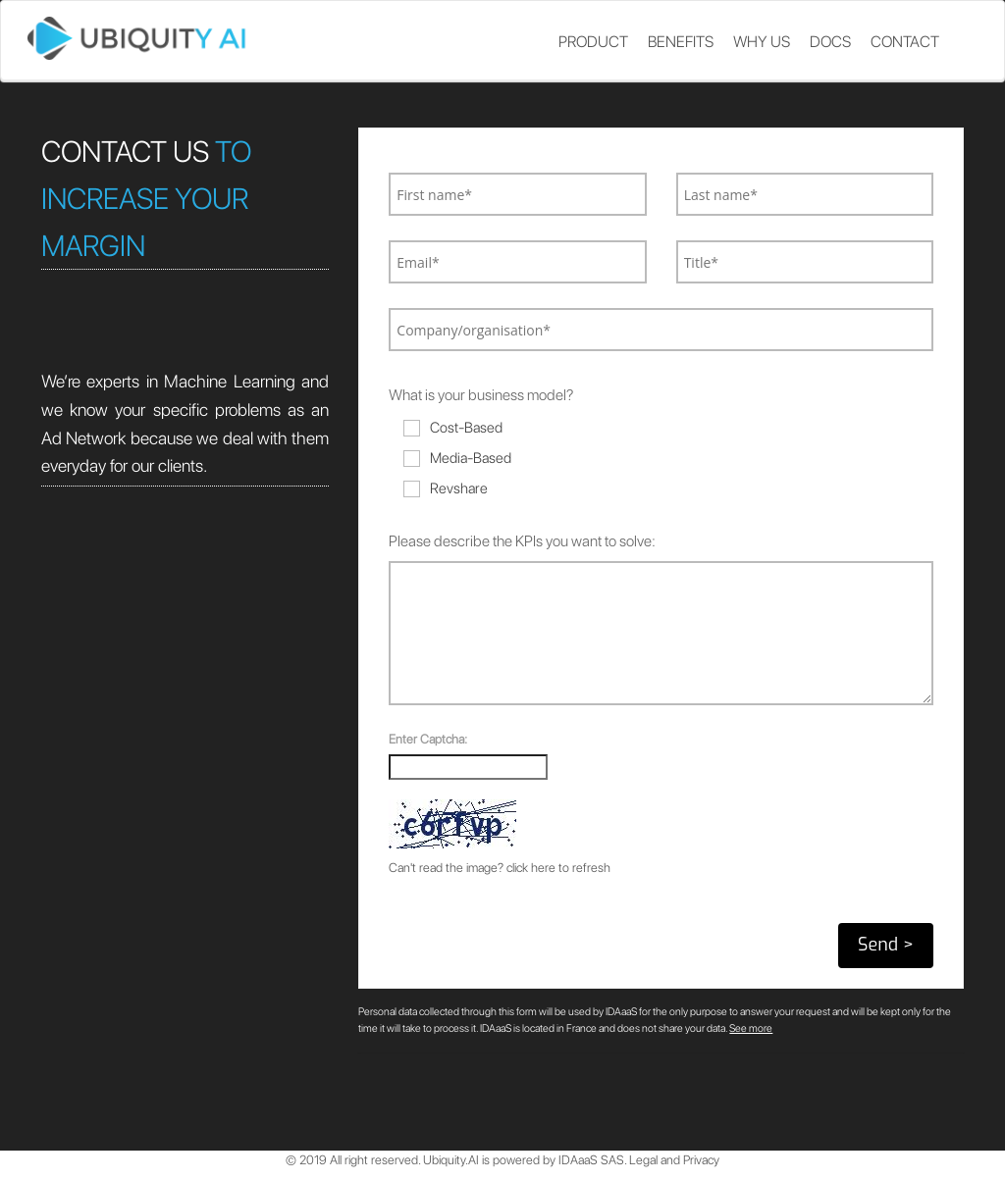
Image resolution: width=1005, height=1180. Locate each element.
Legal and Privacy (674, 1160)
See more (750, 1028)
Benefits (681, 41)
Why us (761, 41)
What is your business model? (481, 394)
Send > (886, 944)
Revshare (445, 488)
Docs (830, 41)
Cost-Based (452, 427)
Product (593, 41)
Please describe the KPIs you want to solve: (522, 541)
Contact (905, 41)
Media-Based (457, 458)
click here (530, 867)
